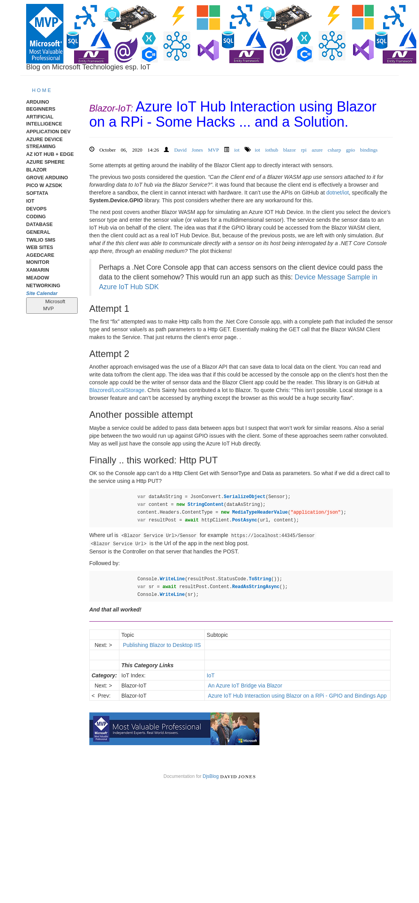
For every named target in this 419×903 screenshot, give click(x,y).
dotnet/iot (337, 192)
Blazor (36, 170)
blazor (289, 149)
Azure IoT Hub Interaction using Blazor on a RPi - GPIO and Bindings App (297, 696)
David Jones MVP (196, 149)
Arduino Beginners (40, 105)
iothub (271, 149)
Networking (43, 285)
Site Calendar (42, 293)
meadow (37, 278)
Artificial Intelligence (44, 120)
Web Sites (39, 247)
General (38, 232)
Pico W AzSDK (44, 185)
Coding (36, 216)
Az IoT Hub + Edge (50, 154)
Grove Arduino (47, 177)
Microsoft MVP (52, 305)
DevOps (36, 209)
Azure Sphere (45, 162)
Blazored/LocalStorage (117, 390)
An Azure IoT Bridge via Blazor (245, 685)
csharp (334, 149)
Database (39, 224)
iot (237, 149)
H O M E (41, 90)
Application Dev (48, 131)
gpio (350, 149)
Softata (37, 193)
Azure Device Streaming (44, 143)
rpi (303, 149)
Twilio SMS (40, 240)
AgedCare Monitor (40, 259)
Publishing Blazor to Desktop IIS (161, 645)
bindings (369, 149)
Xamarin (37, 270)
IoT (30, 201)
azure (317, 149)
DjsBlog (211, 776)
